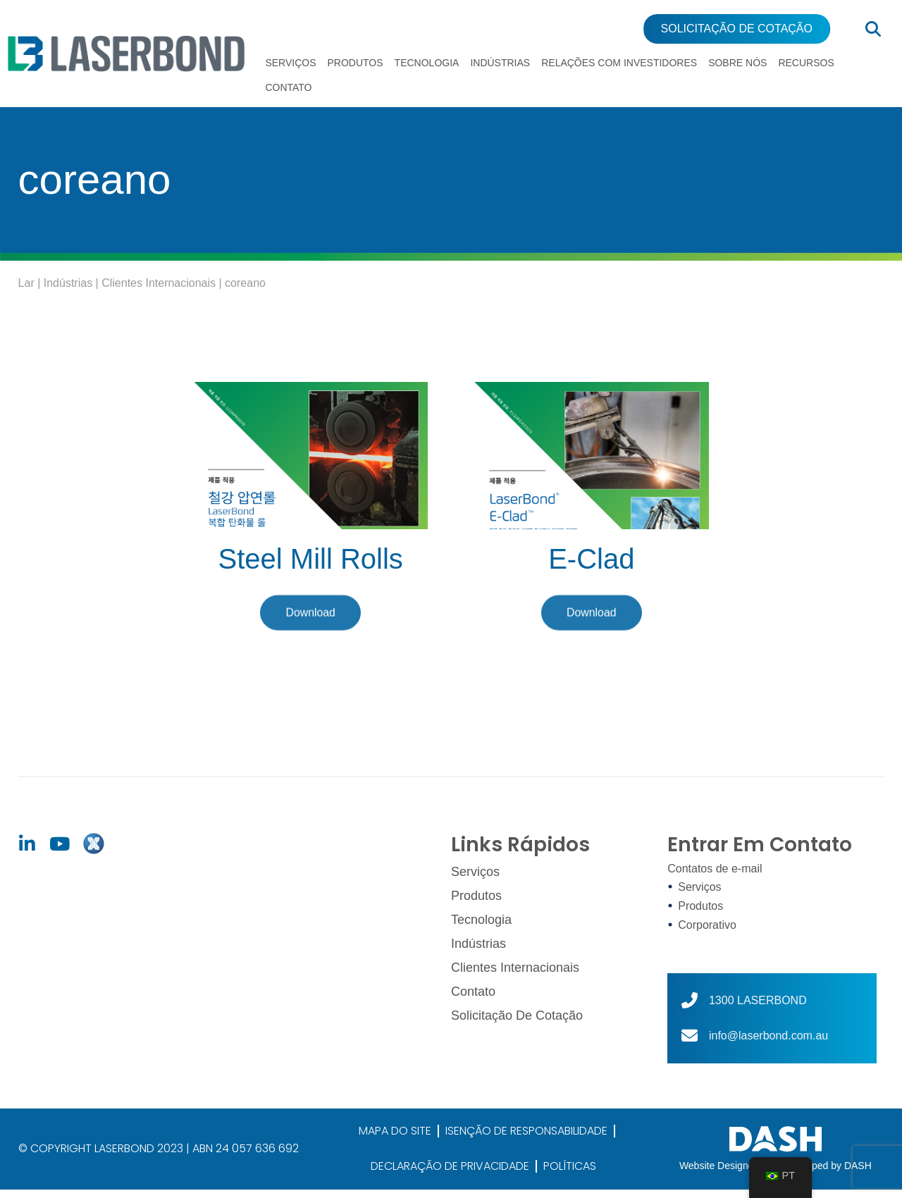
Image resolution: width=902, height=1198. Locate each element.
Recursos (806, 62)
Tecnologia (427, 62)
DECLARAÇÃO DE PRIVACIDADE (450, 1174)
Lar (26, 291)
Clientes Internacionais (158, 291)
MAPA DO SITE (395, 1139)
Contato (288, 87)
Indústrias (500, 62)
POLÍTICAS (569, 1174)
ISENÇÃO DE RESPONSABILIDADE (526, 1139)
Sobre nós (737, 62)
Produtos (355, 62)
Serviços (290, 62)
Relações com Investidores (619, 62)
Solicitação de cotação (517, 1021)
